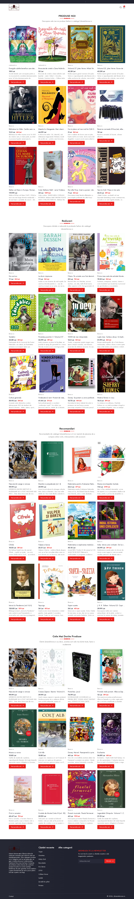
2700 (40, 870)
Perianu (41, 885)
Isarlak (41, 878)
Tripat (40, 852)
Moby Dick (42, 859)
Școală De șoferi (44, 882)
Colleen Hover (43, 874)
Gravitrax (41, 855)
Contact (11, 896)
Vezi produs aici (17, 82)
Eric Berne (42, 867)
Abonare (109, 861)
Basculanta (42, 863)
